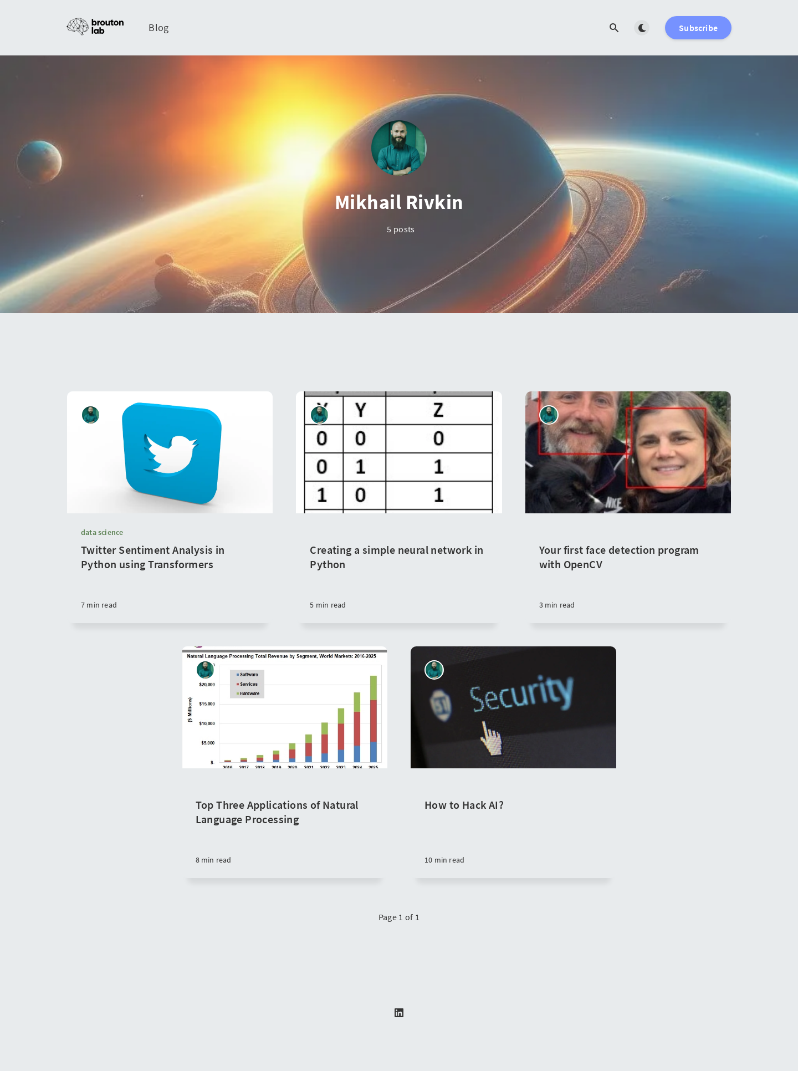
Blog (158, 27)
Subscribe (698, 27)
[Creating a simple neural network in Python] (399, 568)
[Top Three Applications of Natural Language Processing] (284, 823)
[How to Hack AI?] (513, 823)
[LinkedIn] (399, 1013)
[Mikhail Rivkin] (90, 415)
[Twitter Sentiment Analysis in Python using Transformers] (170, 583)
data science (102, 532)
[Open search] (614, 28)
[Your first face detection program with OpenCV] (628, 568)
